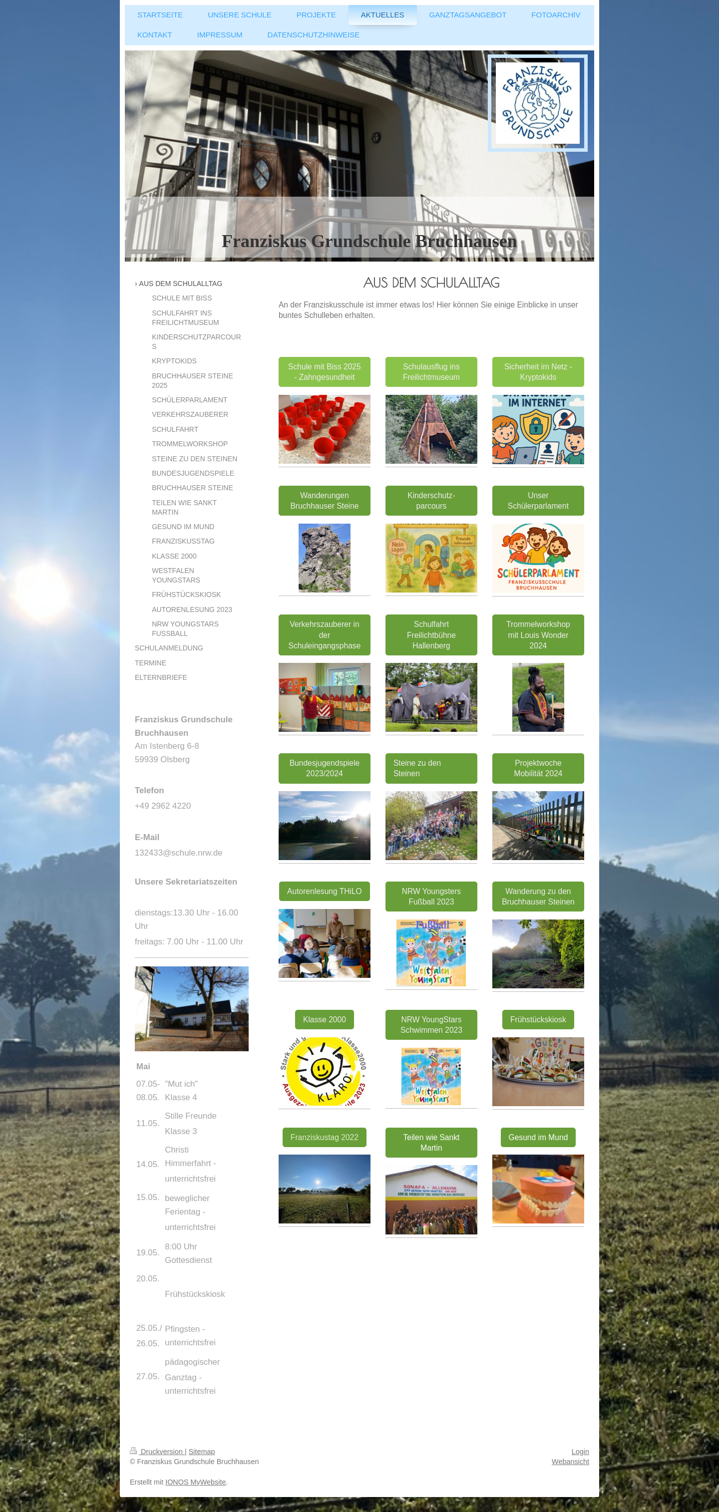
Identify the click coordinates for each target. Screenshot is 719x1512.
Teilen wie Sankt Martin (431, 1142)
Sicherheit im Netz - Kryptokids (538, 371)
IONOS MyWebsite (195, 1482)
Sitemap (202, 1452)
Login (580, 1452)
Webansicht (570, 1462)
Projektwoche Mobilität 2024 (538, 768)
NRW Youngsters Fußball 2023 (431, 896)
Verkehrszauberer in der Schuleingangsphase (325, 634)
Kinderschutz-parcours (431, 500)
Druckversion (157, 1452)
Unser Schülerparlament (538, 500)
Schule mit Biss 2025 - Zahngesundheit (324, 371)
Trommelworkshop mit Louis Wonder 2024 (538, 634)
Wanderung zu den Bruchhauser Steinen (538, 896)
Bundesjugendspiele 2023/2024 (325, 768)
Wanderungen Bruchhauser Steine (324, 500)
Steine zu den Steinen (417, 768)
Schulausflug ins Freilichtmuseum (431, 371)
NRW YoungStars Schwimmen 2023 (431, 1024)
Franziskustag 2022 (325, 1137)
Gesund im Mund (538, 1137)
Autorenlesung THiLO (324, 891)
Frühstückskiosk (538, 1019)
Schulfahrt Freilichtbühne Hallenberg (431, 634)
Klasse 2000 (324, 1019)
